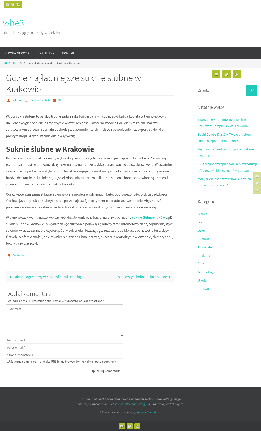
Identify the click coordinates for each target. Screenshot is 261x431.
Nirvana (141, 412)
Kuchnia (204, 245)
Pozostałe (205, 253)
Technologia (207, 278)
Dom (201, 228)
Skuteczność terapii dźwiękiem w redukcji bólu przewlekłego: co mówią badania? (225, 170)
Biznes (202, 220)
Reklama (204, 261)
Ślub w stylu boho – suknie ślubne (145, 276)
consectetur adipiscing (130, 403)
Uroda (202, 287)
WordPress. (155, 412)
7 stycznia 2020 (41, 100)
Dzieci (202, 237)
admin (17, 100)
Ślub (15, 63)
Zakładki (18, 254)
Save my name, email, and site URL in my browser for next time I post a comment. (63, 361)
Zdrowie (204, 295)
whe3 (13, 23)
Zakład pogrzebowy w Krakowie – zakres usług (44, 276)
